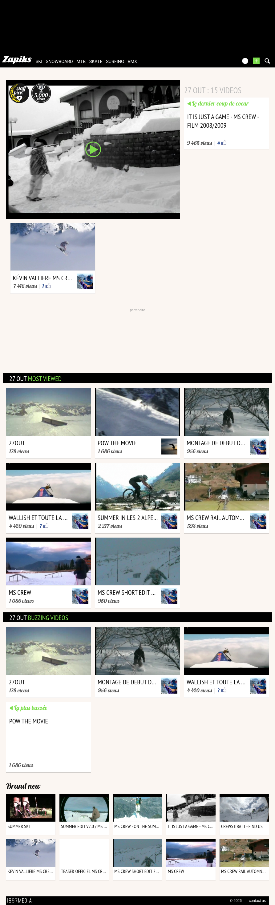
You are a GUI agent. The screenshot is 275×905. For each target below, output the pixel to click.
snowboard (59, 61)
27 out (35, 378)
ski (39, 61)
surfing (115, 61)
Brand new (23, 786)
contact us (257, 901)
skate (96, 61)
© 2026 (236, 901)
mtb (81, 61)
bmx (132, 61)
